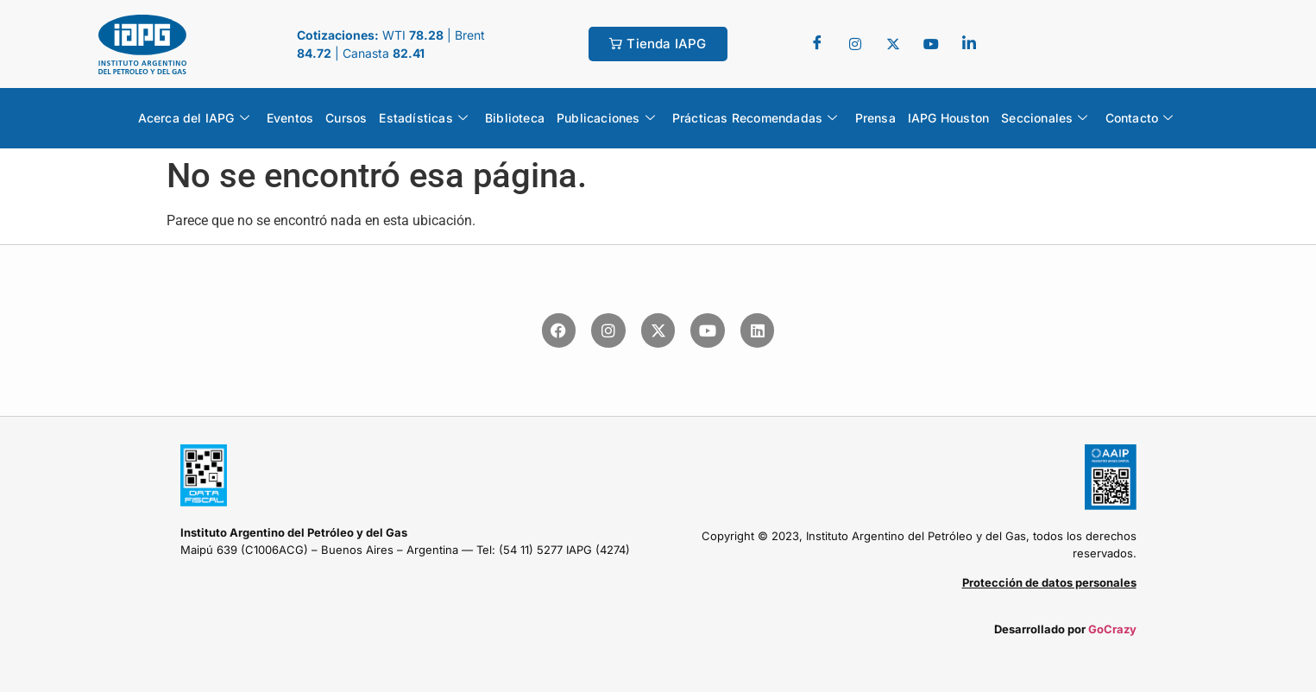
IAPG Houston (948, 117)
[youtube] (931, 44)
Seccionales (1044, 118)
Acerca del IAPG (193, 118)
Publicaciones (606, 118)
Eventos (290, 117)
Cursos (346, 117)
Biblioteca (515, 117)
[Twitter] (855, 44)
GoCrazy (1112, 629)
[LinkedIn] (969, 44)
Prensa (875, 117)
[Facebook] (817, 44)
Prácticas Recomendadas (755, 118)
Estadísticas (423, 118)
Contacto (1139, 118)
